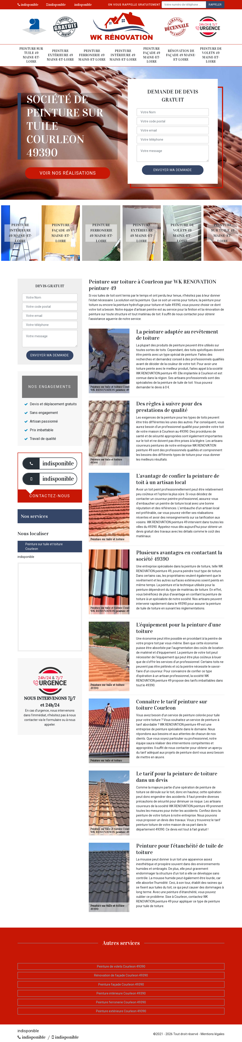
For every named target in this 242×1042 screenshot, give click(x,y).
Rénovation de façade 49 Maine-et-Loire (181, 55)
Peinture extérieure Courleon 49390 (121, 1011)
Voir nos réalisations (68, 173)
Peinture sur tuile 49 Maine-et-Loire (31, 55)
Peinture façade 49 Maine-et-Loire (151, 55)
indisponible (28, 5)
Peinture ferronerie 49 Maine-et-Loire (91, 55)
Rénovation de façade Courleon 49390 (121, 975)
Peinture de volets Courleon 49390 (121, 966)
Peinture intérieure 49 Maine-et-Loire (123, 55)
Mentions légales (212, 1034)
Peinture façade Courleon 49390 (121, 984)
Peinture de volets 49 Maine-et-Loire (211, 55)
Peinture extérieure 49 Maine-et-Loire (60, 55)
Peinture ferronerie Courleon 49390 (121, 1002)
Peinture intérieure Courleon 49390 (121, 993)
